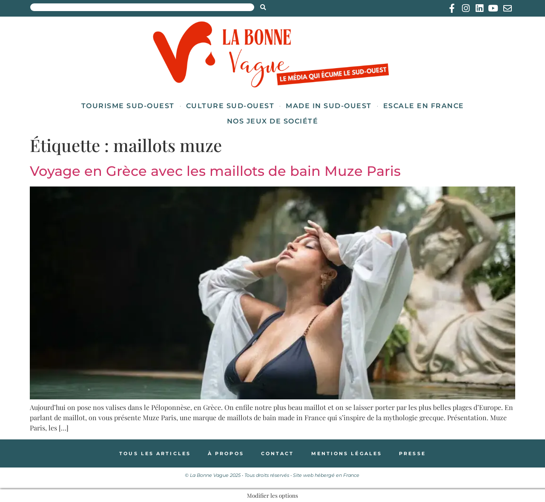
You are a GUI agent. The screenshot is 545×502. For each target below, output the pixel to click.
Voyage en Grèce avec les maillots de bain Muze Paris (215, 171)
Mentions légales (346, 453)
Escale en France (423, 106)
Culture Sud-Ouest (230, 106)
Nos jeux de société (272, 121)
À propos (226, 453)
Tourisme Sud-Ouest (128, 106)
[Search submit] (263, 7)
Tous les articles (155, 453)
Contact (277, 453)
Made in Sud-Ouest (329, 106)
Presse (412, 453)
